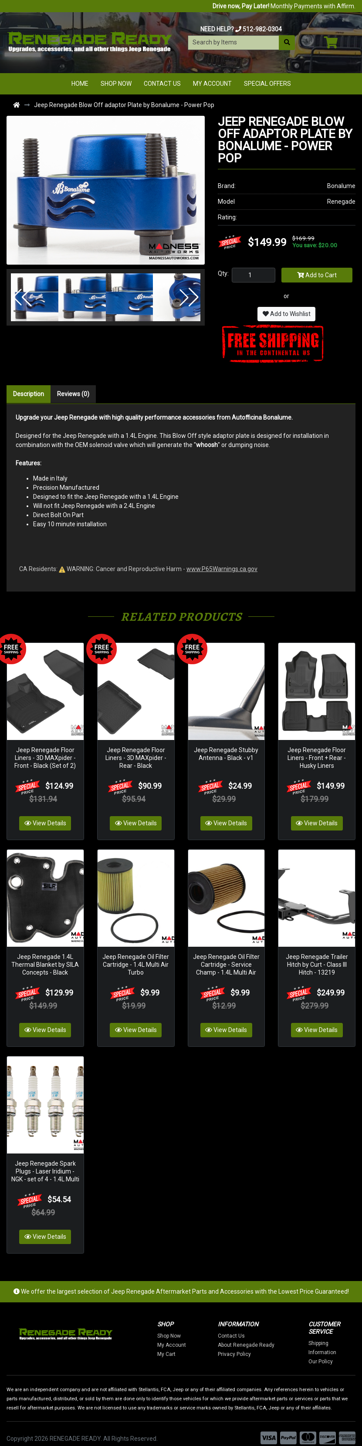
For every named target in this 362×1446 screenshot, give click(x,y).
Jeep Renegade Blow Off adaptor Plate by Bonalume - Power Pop (124, 104)
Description (28, 393)
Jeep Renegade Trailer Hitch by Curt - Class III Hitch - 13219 (317, 958)
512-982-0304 (262, 29)
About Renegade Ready (258, 1335)
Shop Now (116, 83)
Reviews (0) (73, 393)
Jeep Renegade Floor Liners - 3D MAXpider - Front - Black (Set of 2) (45, 754)
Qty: (223, 273)
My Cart (179, 1344)
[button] (22, 297)
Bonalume (341, 185)
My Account (212, 83)
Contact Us (162, 83)
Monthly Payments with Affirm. (284, 6)
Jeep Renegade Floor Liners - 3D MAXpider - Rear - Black (135, 754)
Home (79, 83)
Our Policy (333, 1351)
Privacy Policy (247, 1344)
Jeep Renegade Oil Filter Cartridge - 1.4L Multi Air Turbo (135, 958)
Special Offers (267, 83)
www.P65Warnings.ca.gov (221, 568)
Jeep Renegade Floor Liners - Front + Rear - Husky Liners (317, 754)
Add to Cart (317, 275)
